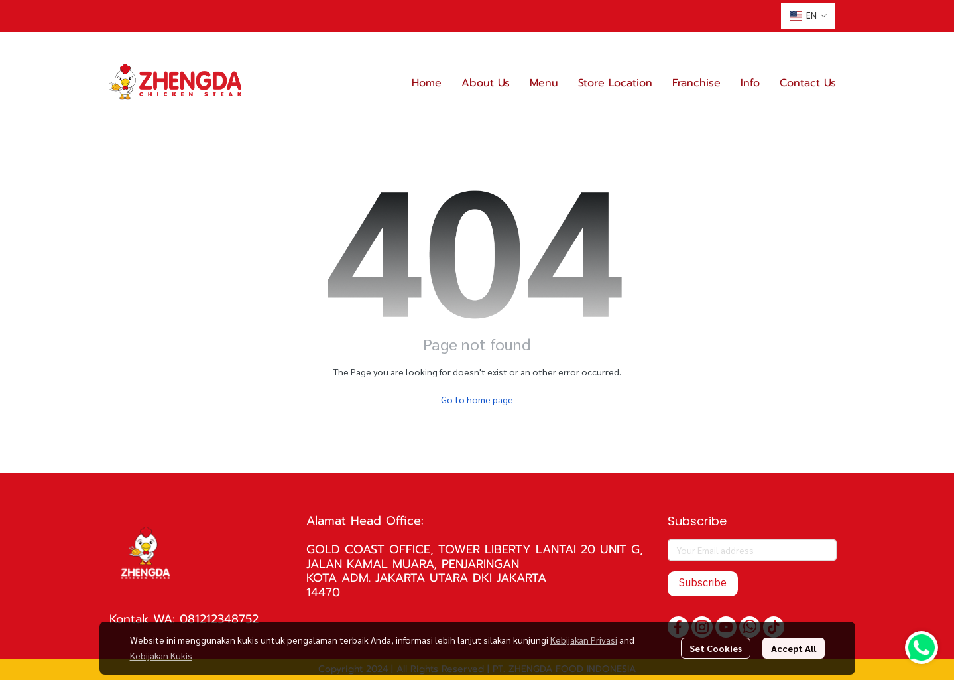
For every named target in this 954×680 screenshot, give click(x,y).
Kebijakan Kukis (161, 655)
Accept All (793, 648)
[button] (808, 16)
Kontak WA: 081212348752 (184, 619)
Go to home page (477, 399)
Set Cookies (715, 648)
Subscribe (703, 583)
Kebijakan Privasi (583, 640)
